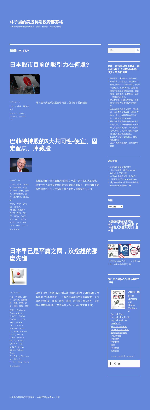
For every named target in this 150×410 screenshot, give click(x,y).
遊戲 (15, 306)
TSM (20, 362)
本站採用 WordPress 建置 (48, 397)
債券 (19, 184)
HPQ (16, 216)
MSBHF (13, 116)
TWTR (26, 362)
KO (11, 219)
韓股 (27, 306)
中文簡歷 (115, 338)
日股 (11, 106)
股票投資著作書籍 (119, 332)
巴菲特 (18, 106)
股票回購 (17, 196)
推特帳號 (115, 348)
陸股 (21, 306)
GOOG (22, 316)
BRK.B (13, 210)
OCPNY (13, 344)
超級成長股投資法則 (122, 264)
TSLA (12, 225)
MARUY (13, 113)
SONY (12, 350)
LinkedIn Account (120, 329)
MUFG (13, 222)
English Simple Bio (120, 317)
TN (20, 359)
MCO (17, 219)
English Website (119, 320)
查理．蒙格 (18, 190)
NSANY (20, 341)
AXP (19, 204)
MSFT (12, 341)
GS (11, 216)
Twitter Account (119, 326)
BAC (25, 204)
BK (11, 207)
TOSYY (13, 362)
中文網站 (115, 342)
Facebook (116, 323)
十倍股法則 (126, 224)
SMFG (20, 347)
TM (11, 119)
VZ (23, 225)
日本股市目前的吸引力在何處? (49, 64)
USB (18, 225)
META (12, 334)
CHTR (12, 213)
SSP (24, 222)
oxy (19, 222)
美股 (15, 303)
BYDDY (13, 316)
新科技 (16, 300)
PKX (21, 344)
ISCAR (19, 322)
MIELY (20, 334)
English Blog (117, 314)
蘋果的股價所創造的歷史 (120, 167)
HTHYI (22, 319)
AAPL (12, 204)
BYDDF (21, 210)
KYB (16, 331)
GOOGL (13, 319)
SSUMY (22, 116)
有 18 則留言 (15, 366)
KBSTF (20, 325)
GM (24, 213)
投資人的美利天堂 (121, 227)
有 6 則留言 (14, 229)
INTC (12, 322)
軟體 (21, 303)
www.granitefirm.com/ (122, 356)
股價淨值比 (18, 193)
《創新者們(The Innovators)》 (124, 179)
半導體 (18, 297)
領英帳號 (115, 351)
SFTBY (13, 347)
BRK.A (17, 207)
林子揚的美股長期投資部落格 (36, 21)
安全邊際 (17, 187)
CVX (19, 213)
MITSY (21, 113)
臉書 (113, 345)
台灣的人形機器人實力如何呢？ (123, 176)
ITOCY (23, 216)
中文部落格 (116, 335)
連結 (125, 143)
